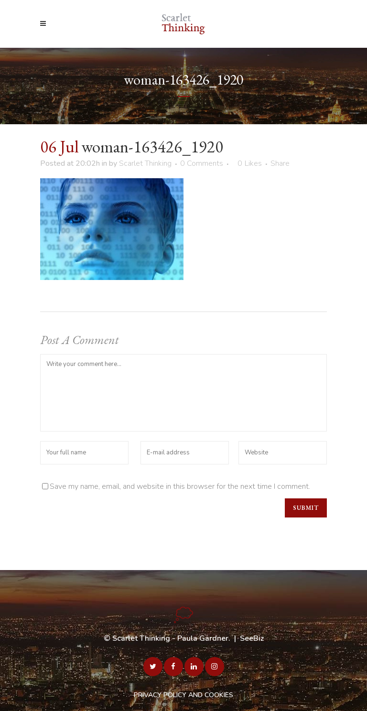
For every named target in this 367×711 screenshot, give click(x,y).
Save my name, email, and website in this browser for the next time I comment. (180, 486)
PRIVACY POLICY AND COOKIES (183, 695)
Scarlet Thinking (145, 163)
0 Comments (201, 163)
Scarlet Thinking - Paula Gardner (170, 638)
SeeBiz (252, 638)
